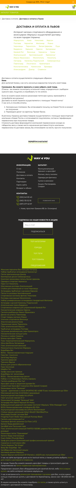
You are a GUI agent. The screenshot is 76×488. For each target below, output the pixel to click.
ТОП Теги (38, 253)
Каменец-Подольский (34, 61)
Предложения (38, 265)
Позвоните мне (49, 200)
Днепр (32, 70)
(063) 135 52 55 (23, 200)
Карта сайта (21, 185)
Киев (29, 40)
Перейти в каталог (38, 142)
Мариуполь (19, 40)
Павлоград (18, 64)
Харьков (29, 49)
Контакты (20, 178)
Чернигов (28, 43)
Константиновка (21, 67)
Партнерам (21, 182)
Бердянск (18, 49)
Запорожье (51, 49)
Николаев (39, 40)
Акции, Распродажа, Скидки (47, 185)
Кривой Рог (19, 52)
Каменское (36, 67)
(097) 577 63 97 (24, 204)
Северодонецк (53, 61)
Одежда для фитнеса (47, 178)
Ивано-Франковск (22, 58)
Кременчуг (51, 55)
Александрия (19, 70)
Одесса (39, 49)
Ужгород (17, 61)
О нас (18, 169)
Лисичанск (31, 64)
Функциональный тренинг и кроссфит (47, 170)
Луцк (57, 46)
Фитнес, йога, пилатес (47, 174)
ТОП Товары (38, 259)
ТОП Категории (38, 242)
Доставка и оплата (24, 175)
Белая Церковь (45, 46)
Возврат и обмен (23, 188)
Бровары (48, 67)
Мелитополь (38, 58)
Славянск (42, 70)
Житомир (40, 43)
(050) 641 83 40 (24, 197)
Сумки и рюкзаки (45, 181)
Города (38, 248)
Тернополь (31, 46)
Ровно (50, 43)
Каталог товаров (9, 13)
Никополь (51, 58)
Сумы (52, 52)
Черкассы (42, 52)
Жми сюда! (45, 2)
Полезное (20, 172)
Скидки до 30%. (33, 2)
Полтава (17, 43)
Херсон (50, 40)
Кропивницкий (36, 55)
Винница (31, 52)
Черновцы (18, 46)
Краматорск (44, 64)
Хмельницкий (20, 55)
